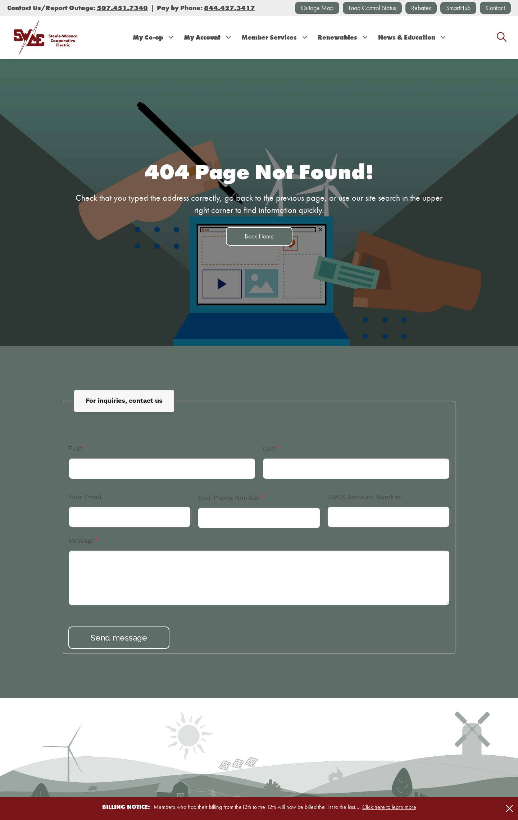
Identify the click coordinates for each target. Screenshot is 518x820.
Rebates (421, 8)
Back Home (259, 236)
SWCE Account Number (364, 497)
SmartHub (458, 8)
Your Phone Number (228, 498)
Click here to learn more (389, 807)
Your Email (85, 497)
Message (81, 541)
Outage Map (317, 8)
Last (269, 449)
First (75, 449)
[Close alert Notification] (509, 809)
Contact (495, 8)
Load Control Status (372, 8)
